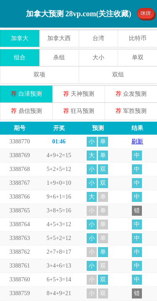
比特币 (138, 38)
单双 (138, 57)
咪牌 (146, 13)
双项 (39, 74)
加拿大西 (59, 38)
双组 (118, 74)
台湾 (98, 38)
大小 (98, 57)
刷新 (137, 141)
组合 (20, 57)
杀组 (59, 57)
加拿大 (19, 38)
